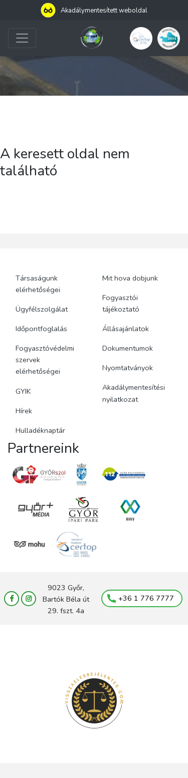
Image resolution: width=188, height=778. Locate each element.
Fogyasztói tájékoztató (120, 303)
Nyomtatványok (127, 368)
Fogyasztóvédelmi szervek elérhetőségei (45, 359)
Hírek (24, 411)
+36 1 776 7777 (140, 598)
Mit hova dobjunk (130, 278)
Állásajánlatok (125, 329)
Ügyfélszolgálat (42, 309)
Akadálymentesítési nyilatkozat (133, 393)
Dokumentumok (127, 348)
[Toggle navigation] (22, 38)
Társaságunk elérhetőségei (38, 284)
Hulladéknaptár (40, 430)
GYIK (23, 391)
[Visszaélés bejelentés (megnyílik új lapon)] (94, 701)
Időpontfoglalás (41, 329)
